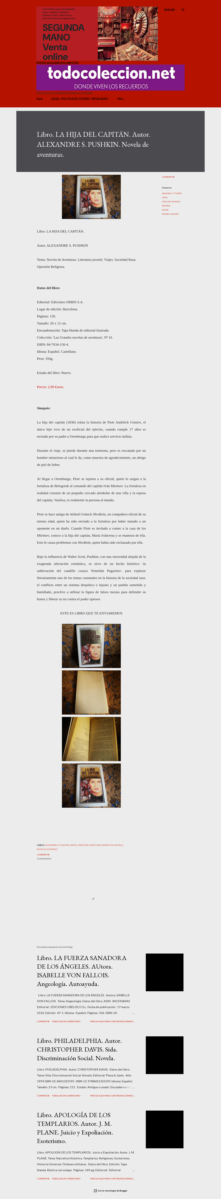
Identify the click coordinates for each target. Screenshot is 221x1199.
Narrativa (166, 205)
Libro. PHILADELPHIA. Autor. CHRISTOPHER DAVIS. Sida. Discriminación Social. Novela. (79, 1049)
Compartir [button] (168, 177)
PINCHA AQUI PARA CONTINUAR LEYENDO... (112, 1021)
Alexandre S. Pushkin (172, 193)
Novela (165, 210)
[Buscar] (169, 9)
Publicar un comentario (66, 1021)
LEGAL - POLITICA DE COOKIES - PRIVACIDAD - (80, 98)
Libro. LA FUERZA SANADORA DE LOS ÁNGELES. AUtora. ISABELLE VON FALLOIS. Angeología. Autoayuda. (82, 971)
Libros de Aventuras (171, 201)
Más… (121, 98)
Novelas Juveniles (170, 214)
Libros (165, 197)
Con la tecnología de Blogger (110, 1190)
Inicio (39, 98)
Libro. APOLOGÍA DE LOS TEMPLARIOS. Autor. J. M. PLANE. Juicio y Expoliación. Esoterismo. (75, 1128)
